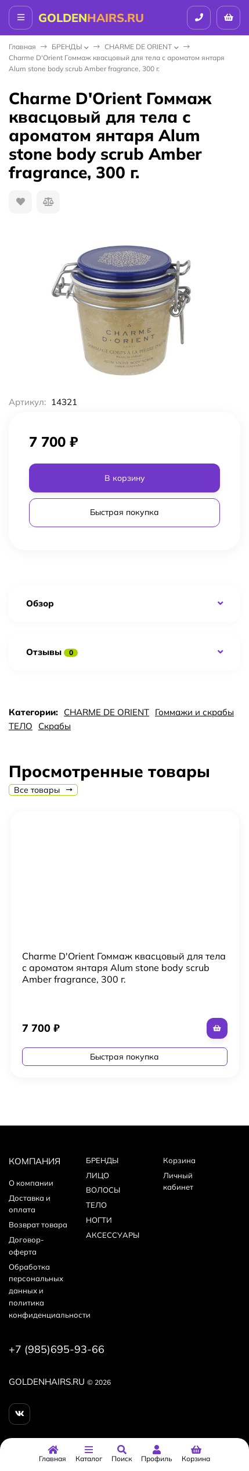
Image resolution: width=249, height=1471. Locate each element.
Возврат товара (38, 1224)
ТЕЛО (21, 725)
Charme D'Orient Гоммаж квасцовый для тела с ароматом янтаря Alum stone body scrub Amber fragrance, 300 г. (124, 967)
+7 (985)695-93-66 (56, 1349)
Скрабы (54, 725)
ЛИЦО (97, 1175)
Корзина (179, 1160)
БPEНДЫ (67, 46)
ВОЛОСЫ (103, 1189)
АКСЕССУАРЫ (112, 1235)
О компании (31, 1182)
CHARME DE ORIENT (138, 46)
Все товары (43, 790)
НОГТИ (99, 1219)
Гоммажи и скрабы (194, 712)
